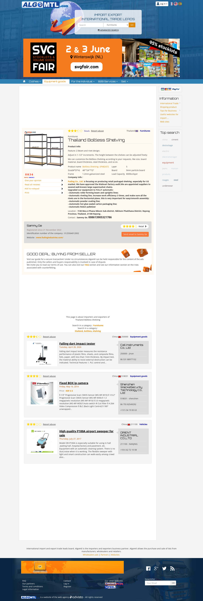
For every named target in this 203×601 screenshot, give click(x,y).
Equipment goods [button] (56, 81)
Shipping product (168, 107)
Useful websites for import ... (169, 116)
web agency (63, 597)
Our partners (28, 583)
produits (166, 174)
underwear (167, 185)
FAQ (87, 264)
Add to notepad (32, 188)
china (164, 139)
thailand (79, 331)
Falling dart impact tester (77, 343)
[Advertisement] (88, 108)
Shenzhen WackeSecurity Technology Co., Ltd (131, 388)
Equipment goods (138, 336)
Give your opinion (33, 180)
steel (176, 179)
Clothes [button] (35, 81)
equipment (168, 162)
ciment (175, 139)
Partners (105, 554)
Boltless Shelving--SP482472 (95, 166)
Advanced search (108, 30)
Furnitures (145, 130)
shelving (97, 331)
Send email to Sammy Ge (135, 234)
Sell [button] (124, 81)
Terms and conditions (32, 586)
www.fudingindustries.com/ (49, 237)
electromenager (169, 157)
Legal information (30, 589)
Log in (66, 583)
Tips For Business (168, 110)
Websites (115, 554)
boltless (88, 331)
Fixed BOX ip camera (73, 383)
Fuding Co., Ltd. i (76, 181)
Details (87, 131)
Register (67, 586)
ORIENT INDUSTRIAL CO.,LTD (129, 435)
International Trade (169, 103)
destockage (167, 145)
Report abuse (97, 130)
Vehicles (143, 424)
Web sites (164, 121)
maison (174, 168)
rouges (165, 180)
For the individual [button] (82, 81)
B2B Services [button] (108, 81)
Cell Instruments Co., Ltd (131, 346)
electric (165, 151)
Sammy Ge (34, 225)
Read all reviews (32, 184)
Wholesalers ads (90, 554)
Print (27, 192)
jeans (164, 168)
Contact (67, 580)
